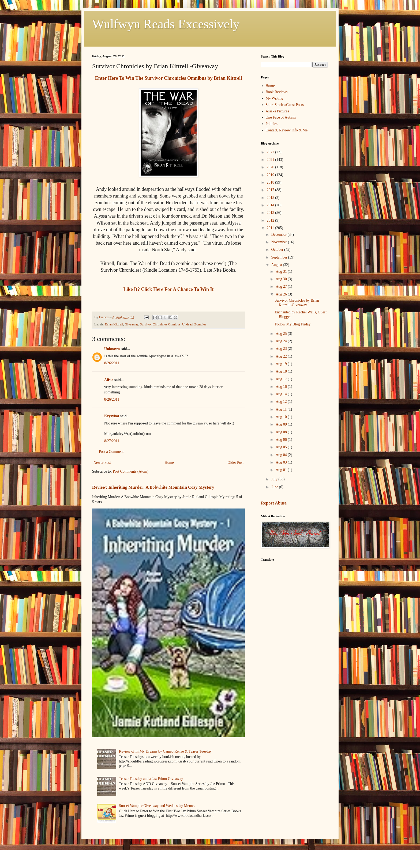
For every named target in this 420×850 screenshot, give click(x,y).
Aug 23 (282, 349)
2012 (271, 220)
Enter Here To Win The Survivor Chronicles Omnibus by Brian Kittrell (168, 78)
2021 (271, 160)
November (279, 242)
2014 (271, 205)
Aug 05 (282, 447)
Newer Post (102, 463)
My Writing (274, 98)
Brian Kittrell (114, 324)
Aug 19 (282, 364)
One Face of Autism (281, 117)
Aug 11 (282, 409)
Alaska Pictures (277, 111)
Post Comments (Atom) (130, 471)
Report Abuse (274, 503)
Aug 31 (282, 272)
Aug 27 (282, 286)
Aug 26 (282, 294)
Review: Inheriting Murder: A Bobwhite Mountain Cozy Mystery (153, 487)
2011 (271, 228)
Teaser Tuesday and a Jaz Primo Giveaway (151, 779)
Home (169, 463)
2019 (271, 175)
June (275, 487)
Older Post (236, 463)
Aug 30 (282, 279)
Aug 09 (282, 424)
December (279, 235)
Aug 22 (282, 356)
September (279, 257)
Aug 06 (282, 440)
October (277, 250)
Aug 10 (282, 417)
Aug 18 (282, 371)
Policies (272, 124)
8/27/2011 (111, 441)
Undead (187, 324)
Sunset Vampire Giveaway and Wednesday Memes (157, 806)
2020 (271, 167)
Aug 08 (282, 432)
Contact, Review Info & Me (287, 130)
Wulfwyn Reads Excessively (165, 24)
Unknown (112, 349)
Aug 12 (282, 402)
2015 (271, 198)
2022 (271, 152)
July (274, 479)
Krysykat (111, 416)
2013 (271, 213)
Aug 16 (282, 387)
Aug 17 (282, 379)
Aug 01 (282, 470)
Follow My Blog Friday (292, 324)
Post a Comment (111, 452)
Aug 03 (282, 462)
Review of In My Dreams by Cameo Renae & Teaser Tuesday (165, 751)
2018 (271, 182)
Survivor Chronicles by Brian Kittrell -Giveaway (297, 302)
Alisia (109, 380)
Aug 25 (282, 334)
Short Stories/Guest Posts (285, 105)
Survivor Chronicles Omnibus (160, 324)
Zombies (200, 324)
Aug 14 (282, 394)
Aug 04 (282, 455)
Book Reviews (277, 92)
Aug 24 (282, 341)
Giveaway (131, 324)
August (277, 265)
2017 (271, 190)
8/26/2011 (111, 363)
